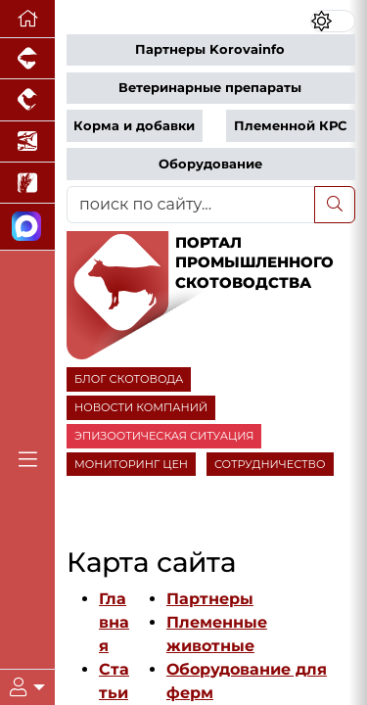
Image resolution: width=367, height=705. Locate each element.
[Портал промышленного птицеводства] (27, 99)
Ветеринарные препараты (209, 87)
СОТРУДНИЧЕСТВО (270, 464)
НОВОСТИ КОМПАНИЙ (140, 407)
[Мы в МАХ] (27, 227)
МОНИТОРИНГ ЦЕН (131, 464)
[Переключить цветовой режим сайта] (332, 21)
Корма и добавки (134, 125)
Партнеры (209, 598)
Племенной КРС (290, 125)
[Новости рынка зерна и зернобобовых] (27, 183)
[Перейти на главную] (27, 19)
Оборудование (210, 164)
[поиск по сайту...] (191, 204)
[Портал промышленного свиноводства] (27, 58)
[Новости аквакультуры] (27, 142)
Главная (114, 622)
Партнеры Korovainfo (210, 49)
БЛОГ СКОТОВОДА (128, 379)
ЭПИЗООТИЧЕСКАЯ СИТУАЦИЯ (163, 436)
